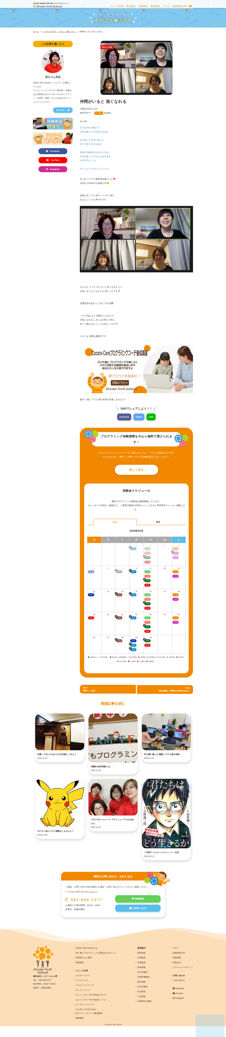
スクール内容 (82, 981)
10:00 (91, 595)
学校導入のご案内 (84, 968)
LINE (151, 417)
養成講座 (80, 973)
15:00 (147, 572)
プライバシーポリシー (183, 978)
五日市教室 (143, 983)
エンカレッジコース (85, 1015)
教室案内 (142, 958)
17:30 (147, 600)
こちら (91, 902)
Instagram (53, 170)
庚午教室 (142, 992)
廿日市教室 (143, 997)
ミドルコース (82, 991)
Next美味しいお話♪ (90, 690)
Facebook (124, 417)
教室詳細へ (63, 110)
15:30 (147, 577)
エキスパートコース (85, 996)
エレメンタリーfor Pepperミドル (90, 1010)
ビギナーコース (83, 986)
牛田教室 (142, 968)
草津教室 (142, 973)
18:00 (147, 586)
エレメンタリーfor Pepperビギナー (91, 1005)
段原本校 (142, 963)
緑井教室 (142, 978)
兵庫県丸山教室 (145, 1012)
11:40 (175, 572)
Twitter (138, 417)
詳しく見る (136, 470)
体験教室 (138, 909)
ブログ (176, 958)
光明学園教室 (144, 988)
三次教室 (142, 1007)
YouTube (53, 160)
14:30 (175, 577)
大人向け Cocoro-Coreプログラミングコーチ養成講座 (88, 1022)
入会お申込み (179, 991)
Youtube (178, 1004)
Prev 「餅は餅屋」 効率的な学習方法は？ (172, 690)
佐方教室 (142, 1002)
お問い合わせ (179, 986)
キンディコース (83, 1001)
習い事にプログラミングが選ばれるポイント (96, 963)
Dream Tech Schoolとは (86, 958)
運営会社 (177, 973)
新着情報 (177, 968)
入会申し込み (138, 919)
